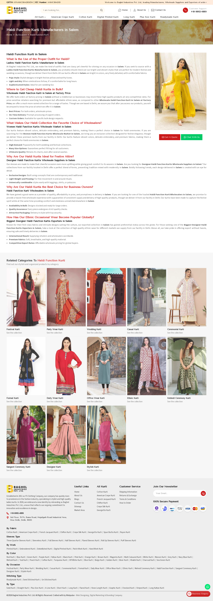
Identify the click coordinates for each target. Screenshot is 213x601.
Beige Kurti (99, 560)
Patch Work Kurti (80, 549)
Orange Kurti (90, 557)
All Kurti (40, 17)
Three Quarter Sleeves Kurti (18, 540)
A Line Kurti (50, 588)
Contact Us (158, 10)
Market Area (79, 510)
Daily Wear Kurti (55, 400)
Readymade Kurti (169, 17)
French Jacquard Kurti (106, 499)
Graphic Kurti (114, 588)
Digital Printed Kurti (107, 17)
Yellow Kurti (56, 557)
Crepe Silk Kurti (103, 506)
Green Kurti (32, 557)
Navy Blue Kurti (185, 557)
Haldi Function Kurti (165, 568)
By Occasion (21, 34)
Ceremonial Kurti (175, 331)
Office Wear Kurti (96, 400)
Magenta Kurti (116, 557)
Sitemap (77, 506)
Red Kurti (11, 557)
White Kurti (148, 557)
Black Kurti (67, 557)
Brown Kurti (103, 557)
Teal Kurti (23, 560)
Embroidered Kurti (27, 549)
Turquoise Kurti (60, 560)
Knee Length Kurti (99, 588)
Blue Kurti (21, 557)
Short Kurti (61, 588)
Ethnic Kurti (133, 400)
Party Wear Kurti (55, 331)
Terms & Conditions (127, 499)
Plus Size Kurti (147, 17)
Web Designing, (82, 595)
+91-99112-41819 (198, 11)
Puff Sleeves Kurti (128, 540)
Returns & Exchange (128, 495)
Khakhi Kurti (135, 560)
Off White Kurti (75, 560)
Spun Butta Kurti (111, 532)
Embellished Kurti (44, 549)
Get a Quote (169, 137)
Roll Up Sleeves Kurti (110, 540)
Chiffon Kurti (102, 502)
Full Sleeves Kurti (55, 540)
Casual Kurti (133, 331)
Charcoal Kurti (149, 560)
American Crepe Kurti (62, 17)
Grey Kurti (172, 557)
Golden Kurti (111, 560)
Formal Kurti (13, 400)
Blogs (76, 499)
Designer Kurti (54, 469)
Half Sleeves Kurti (72, 540)
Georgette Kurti (103, 510)
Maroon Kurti (160, 557)
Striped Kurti (141, 588)
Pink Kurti (78, 557)
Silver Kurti (123, 560)
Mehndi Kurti (12, 560)
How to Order (125, 502)
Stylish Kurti (93, 469)
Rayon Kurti (125, 532)
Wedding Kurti (94, 331)
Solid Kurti (11, 588)
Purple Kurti (44, 557)
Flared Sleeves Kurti (90, 540)
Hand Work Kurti (96, 549)
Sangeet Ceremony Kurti (18, 469)
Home (123, 10)
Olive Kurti (88, 560)
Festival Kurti (13, 331)
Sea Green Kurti (163, 560)
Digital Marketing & (98, 595)
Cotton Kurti (85, 17)
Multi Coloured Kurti (132, 557)
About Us (139, 10)
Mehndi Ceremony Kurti (179, 400)
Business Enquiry (197, 594)
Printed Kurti (12, 549)
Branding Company (114, 595)
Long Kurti (129, 17)
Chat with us (192, 137)
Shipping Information (128, 491)
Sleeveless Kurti (39, 540)
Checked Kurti (128, 588)
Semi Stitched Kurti (31, 579)
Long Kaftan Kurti (156, 588)
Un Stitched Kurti (49, 579)
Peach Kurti (35, 560)
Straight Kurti (23, 588)
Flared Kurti (84, 588)
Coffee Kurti (47, 560)
